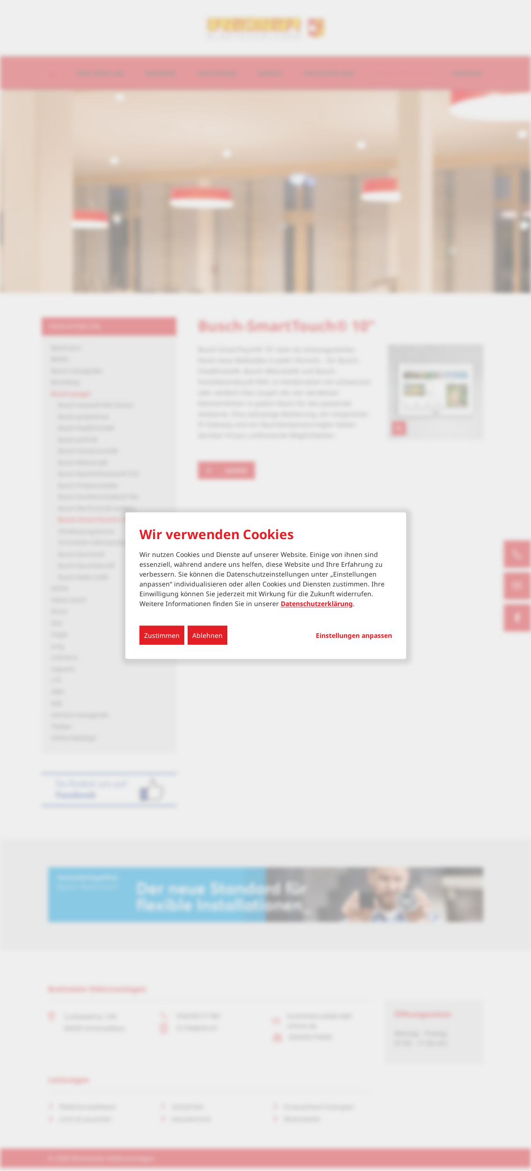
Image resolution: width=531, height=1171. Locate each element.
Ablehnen (207, 634)
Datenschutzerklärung (317, 603)
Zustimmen (162, 634)
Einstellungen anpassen (354, 635)
